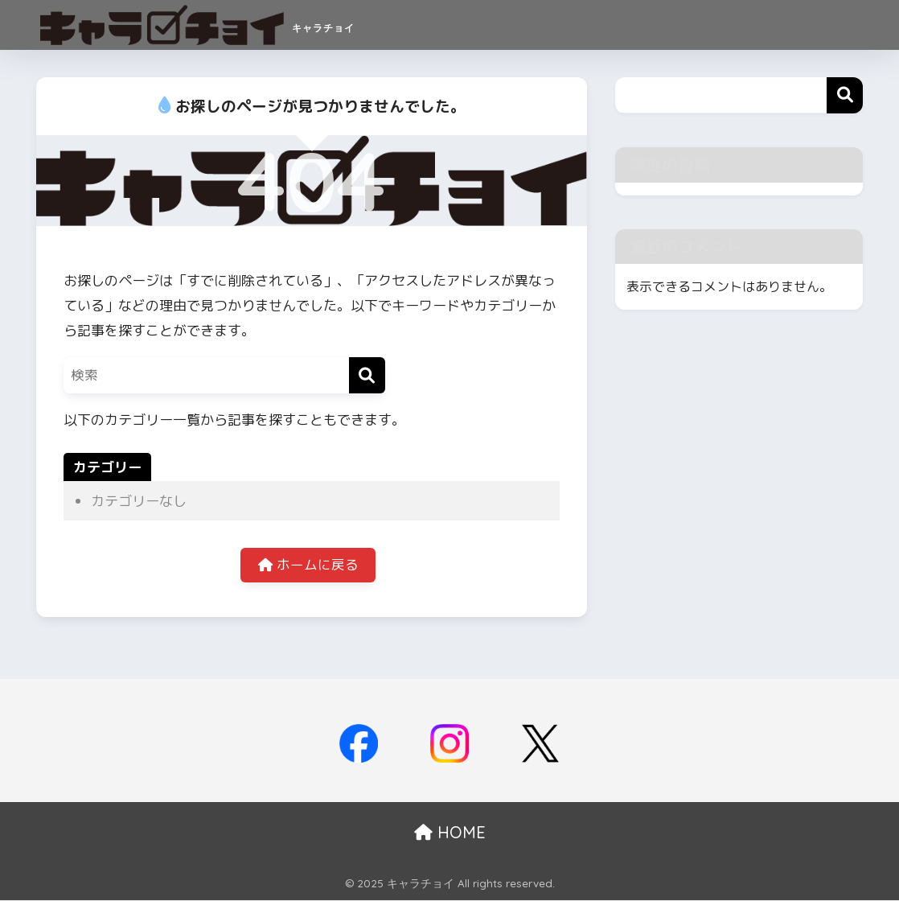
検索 (845, 95)
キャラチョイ (227, 24)
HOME (450, 833)
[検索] (367, 375)
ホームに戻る (308, 566)
